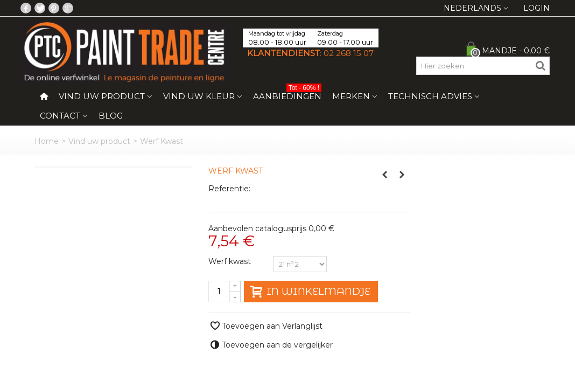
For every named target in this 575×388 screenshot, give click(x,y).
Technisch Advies (430, 96)
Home (46, 141)
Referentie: (229, 188)
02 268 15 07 (349, 53)
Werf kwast (230, 261)
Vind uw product (102, 96)
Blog (111, 115)
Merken (351, 96)
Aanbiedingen (287, 94)
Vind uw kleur (199, 96)
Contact (60, 115)
